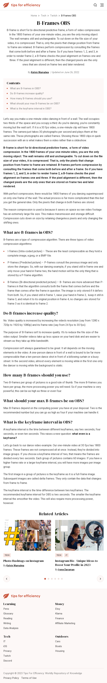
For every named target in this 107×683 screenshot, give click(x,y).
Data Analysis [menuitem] (10, 628)
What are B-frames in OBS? (25, 88)
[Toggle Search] (95, 5)
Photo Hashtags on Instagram (23, 561)
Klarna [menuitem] (58, 613)
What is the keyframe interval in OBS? (30, 108)
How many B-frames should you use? (31, 98)
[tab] (45, 579)
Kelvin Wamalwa (40, 72)
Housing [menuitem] (59, 651)
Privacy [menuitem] (7, 651)
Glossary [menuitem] (8, 613)
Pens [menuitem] (6, 609)
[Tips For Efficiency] (21, 5)
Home (34, 15)
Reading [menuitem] (7, 618)
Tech (43, 15)
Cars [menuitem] (57, 641)
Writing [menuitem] (7, 623)
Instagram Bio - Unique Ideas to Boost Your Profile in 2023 (76, 563)
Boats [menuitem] (58, 646)
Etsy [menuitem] (57, 609)
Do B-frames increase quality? (27, 93)
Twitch (53, 15)
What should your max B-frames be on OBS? (35, 103)
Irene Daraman (66, 569)
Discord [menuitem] (7, 661)
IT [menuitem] (4, 641)
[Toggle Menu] (102, 5)
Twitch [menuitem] (7, 656)
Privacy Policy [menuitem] (11, 678)
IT (66, 555)
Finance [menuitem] (59, 618)
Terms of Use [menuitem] (29, 678)
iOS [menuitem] (5, 646)
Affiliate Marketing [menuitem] (65, 623)
